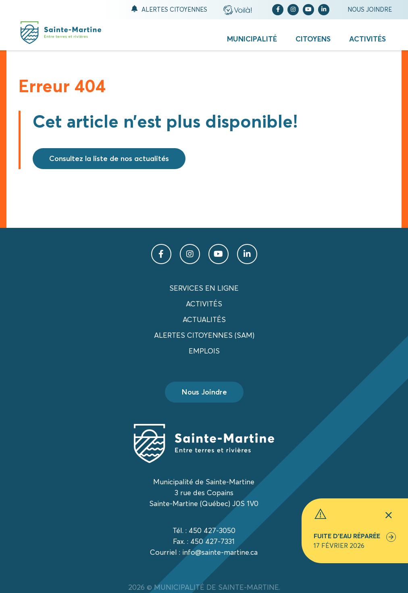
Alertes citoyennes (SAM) (204, 335)
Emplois (204, 350)
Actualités (204, 319)
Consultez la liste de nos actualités (109, 158)
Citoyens (313, 38)
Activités (367, 38)
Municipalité (252, 38)
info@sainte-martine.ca (220, 552)
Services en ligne (204, 288)
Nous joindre (370, 9)
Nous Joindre (204, 392)
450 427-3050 (212, 530)
